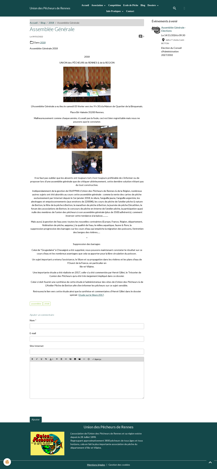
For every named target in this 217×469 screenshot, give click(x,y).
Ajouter (36, 419)
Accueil (85, 5)
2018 (51, 22)
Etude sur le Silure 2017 (91, 294)
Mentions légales (96, 464)
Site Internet (37, 345)
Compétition (114, 5)
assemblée (36, 303)
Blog (143, 5)
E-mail (33, 333)
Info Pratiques (113, 11)
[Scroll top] (210, 462)
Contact (130, 11)
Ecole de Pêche (130, 5)
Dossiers (151, 5)
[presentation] (55, 407)
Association (97, 5)
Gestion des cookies (119, 464)
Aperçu (96, 359)
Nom (32, 320)
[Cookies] (7, 462)
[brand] (50, 8)
